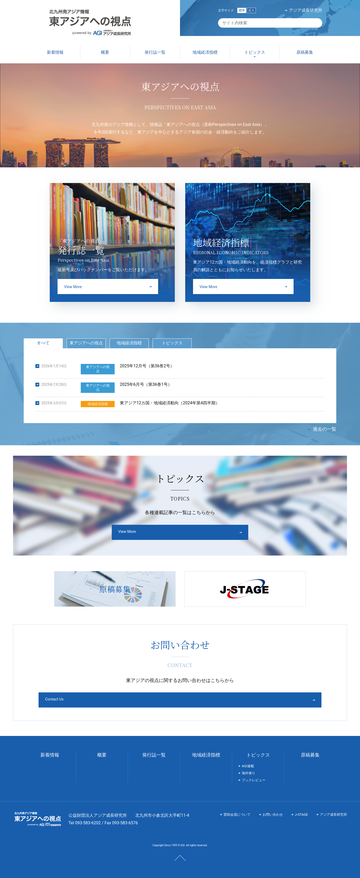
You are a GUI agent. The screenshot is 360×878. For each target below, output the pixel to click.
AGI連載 (248, 762)
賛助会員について (237, 811)
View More (160, 531)
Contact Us (160, 695)
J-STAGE (301, 811)
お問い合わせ (273, 811)
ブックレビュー (253, 776)
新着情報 (49, 751)
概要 (102, 751)
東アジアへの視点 (86, 342)
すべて (43, 342)
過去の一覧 (324, 429)
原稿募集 (310, 751)
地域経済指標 (129, 342)
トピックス (172, 342)
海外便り (248, 769)
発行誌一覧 (154, 751)
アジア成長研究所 (305, 10)
